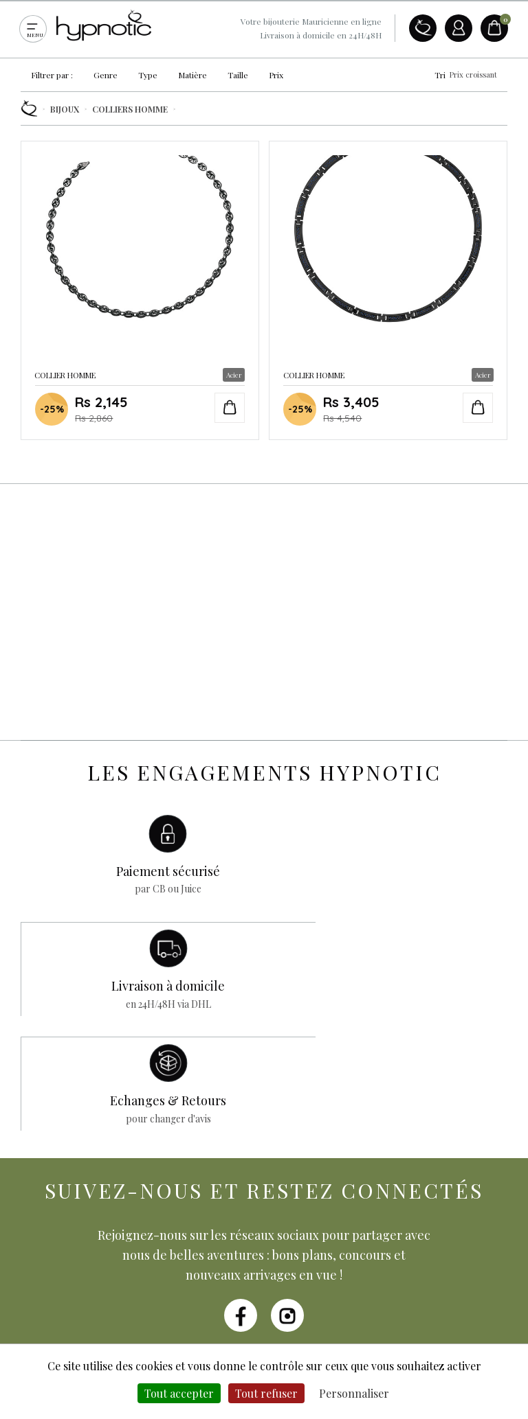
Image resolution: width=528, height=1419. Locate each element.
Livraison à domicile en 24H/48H (321, 35)
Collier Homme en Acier (139, 288)
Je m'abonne (375, 1226)
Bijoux (64, 109)
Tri (465, 74)
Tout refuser (266, 1393)
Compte (458, 28)
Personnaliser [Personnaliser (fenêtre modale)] (354, 1393)
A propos (423, 28)
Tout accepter (179, 1393)
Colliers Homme (130, 109)
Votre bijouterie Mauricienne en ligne (311, 21)
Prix (276, 74)
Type (147, 74)
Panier (494, 28)
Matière (192, 74)
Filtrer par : (52, 74)
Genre (106, 74)
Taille (238, 74)
